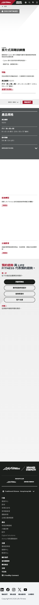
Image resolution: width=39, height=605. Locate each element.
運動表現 (5, 514)
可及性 (4, 572)
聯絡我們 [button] (4, 594)
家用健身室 (6, 511)
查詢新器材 (19, 294)
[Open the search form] (29, 2)
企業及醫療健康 (7, 518)
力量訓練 (5, 529)
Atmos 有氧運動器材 (9, 539)
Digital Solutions (8, 535)
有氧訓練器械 (7, 526)
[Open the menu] (37, 2)
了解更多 (4, 205)
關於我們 (5, 557)
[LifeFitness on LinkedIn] (2, 589)
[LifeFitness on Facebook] (8, 589)
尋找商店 (5, 565)
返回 (4, 6)
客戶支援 (19, 300)
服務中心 (5, 550)
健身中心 (5, 501)
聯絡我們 (27, 102)
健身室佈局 (6, 546)
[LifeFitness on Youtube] (25, 589)
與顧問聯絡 (19, 282)
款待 (3, 505)
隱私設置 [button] (13, 594)
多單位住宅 (6, 508)
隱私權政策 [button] (22, 594)
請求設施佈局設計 (19, 288)
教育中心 (5, 553)
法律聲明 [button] (31, 594)
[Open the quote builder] (33, 2)
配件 (3, 532)
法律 (3, 568)
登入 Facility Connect (10, 575)
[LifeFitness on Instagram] (13, 589)
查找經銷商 (5, 561)
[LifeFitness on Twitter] (19, 589)
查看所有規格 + (7, 89)
